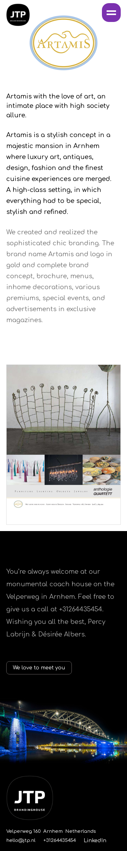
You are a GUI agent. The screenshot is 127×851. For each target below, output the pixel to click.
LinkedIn (95, 840)
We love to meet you (39, 668)
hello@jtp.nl (20, 840)
